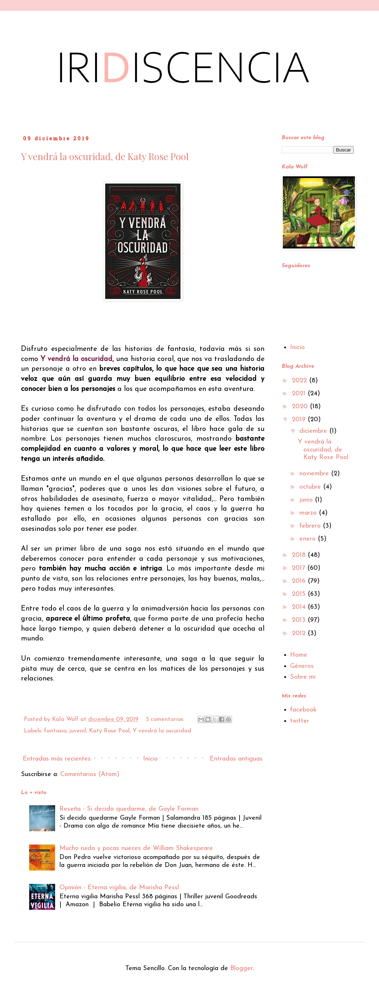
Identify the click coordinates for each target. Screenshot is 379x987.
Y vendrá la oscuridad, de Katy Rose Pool (105, 156)
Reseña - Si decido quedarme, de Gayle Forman (129, 809)
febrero (311, 526)
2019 (300, 419)
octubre (311, 487)
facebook (303, 709)
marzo (309, 513)
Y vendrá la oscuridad (162, 731)
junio (307, 500)
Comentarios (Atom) (89, 774)
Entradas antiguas (236, 758)
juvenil (78, 731)
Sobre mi (303, 677)
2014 (300, 607)
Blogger (241, 968)
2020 (301, 406)
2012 (300, 633)
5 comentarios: (166, 719)
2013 (300, 620)
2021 (300, 393)
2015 (300, 594)
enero (308, 539)
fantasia (55, 731)
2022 (300, 380)
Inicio (150, 758)
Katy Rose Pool (109, 731)
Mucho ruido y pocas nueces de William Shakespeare (136, 848)
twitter (299, 721)
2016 (300, 581)
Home (298, 655)
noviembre (315, 473)
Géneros (302, 666)
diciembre (314, 431)
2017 (299, 568)
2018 (300, 555)
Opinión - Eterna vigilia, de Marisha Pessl (119, 887)
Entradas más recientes (57, 758)
